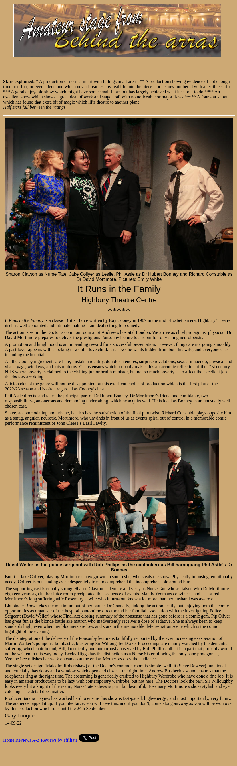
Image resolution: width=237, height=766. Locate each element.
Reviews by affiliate (59, 740)
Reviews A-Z (27, 740)
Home (8, 740)
